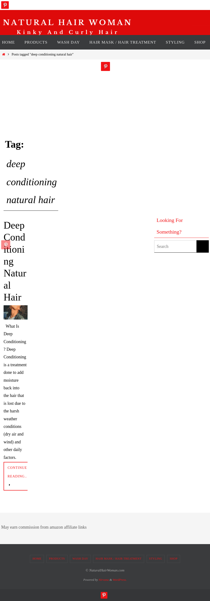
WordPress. (120, 579)
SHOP (173, 558)
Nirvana (104, 579)
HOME (37, 558)
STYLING (155, 558)
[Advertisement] (173, 133)
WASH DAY (80, 558)
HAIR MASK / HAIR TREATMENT (119, 558)
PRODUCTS (57, 558)
